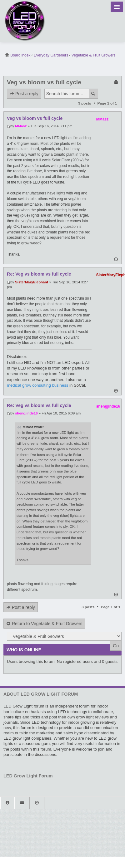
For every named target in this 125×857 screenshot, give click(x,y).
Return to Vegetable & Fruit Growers (44, 624)
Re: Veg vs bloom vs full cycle (39, 274)
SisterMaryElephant (31, 282)
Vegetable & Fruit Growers (94, 55)
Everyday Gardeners (51, 55)
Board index (17, 55)
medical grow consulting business (37, 385)
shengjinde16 (26, 413)
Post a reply (24, 94)
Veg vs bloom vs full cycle (44, 82)
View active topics (118, 66)
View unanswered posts (108, 66)
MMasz (21, 126)
